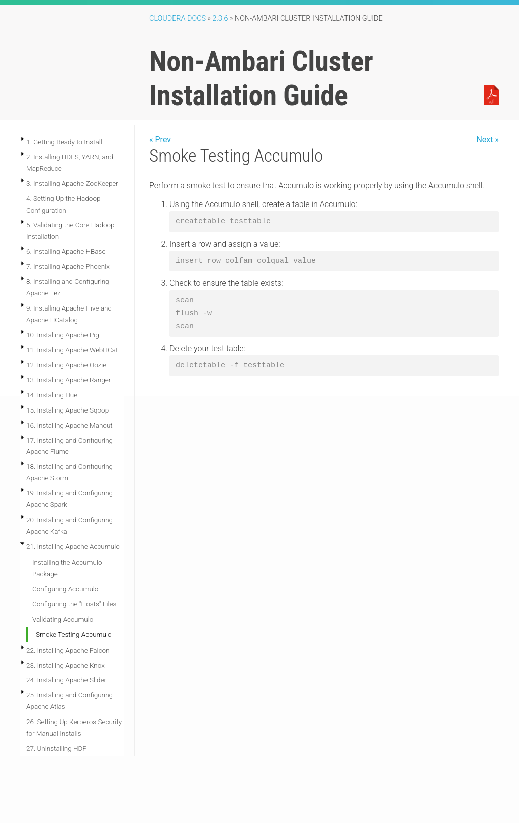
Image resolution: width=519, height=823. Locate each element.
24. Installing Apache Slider (66, 680)
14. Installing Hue (51, 395)
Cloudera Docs (177, 18)
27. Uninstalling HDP (56, 748)
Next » (487, 139)
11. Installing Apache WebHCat (72, 350)
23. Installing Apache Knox (65, 665)
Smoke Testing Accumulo (74, 634)
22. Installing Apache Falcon (68, 650)
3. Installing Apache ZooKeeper (72, 183)
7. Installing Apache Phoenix (68, 266)
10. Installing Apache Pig (62, 335)
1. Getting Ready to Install (64, 142)
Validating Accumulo (62, 619)
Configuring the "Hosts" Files (74, 604)
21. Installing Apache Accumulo (73, 546)
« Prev (160, 139)
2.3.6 (220, 18)
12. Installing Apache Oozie (66, 365)
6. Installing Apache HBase (65, 251)
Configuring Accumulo (65, 589)
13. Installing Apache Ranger (68, 380)
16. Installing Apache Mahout (69, 425)
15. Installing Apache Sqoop (67, 410)
